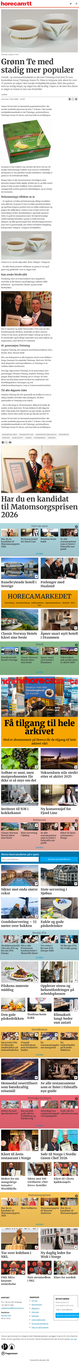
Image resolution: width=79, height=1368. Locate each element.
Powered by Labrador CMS (39, 1360)
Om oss (35, 1300)
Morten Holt (6, 1315)
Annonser (35, 1312)
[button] (76, 526)
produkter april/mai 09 (46, 434)
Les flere (39, 553)
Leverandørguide (38, 1320)
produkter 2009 (26, 434)
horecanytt (17, 438)
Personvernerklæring (40, 1323)
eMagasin (35, 1308)
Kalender (35, 1316)
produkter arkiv (9, 434)
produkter (64, 434)
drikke (29, 438)
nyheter (6, 438)
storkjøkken (39, 438)
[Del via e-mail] (76, 99)
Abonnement (37, 1304)
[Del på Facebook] (69, 99)
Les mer (74, 1339)
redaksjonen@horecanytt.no (12, 1308)
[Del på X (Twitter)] (72, 99)
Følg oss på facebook (40, 1327)
